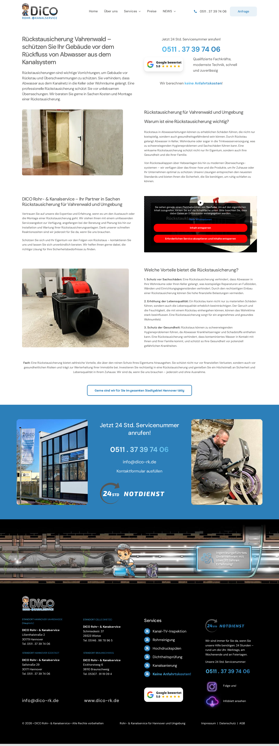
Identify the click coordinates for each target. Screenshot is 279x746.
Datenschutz (227, 723)
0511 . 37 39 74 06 (191, 49)
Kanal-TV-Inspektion (169, 631)
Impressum (208, 723)
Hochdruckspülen (167, 648)
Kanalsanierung (165, 665)
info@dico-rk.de (139, 462)
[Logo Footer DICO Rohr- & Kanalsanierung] (40, 4)
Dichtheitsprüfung (167, 657)
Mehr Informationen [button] (200, 219)
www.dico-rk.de (101, 700)
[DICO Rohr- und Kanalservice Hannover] (38, 595)
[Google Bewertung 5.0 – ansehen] (163, 64)
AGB (242, 723)
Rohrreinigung (164, 639)
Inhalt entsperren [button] (200, 227)
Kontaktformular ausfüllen (139, 471)
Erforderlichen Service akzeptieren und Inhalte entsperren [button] (200, 238)
